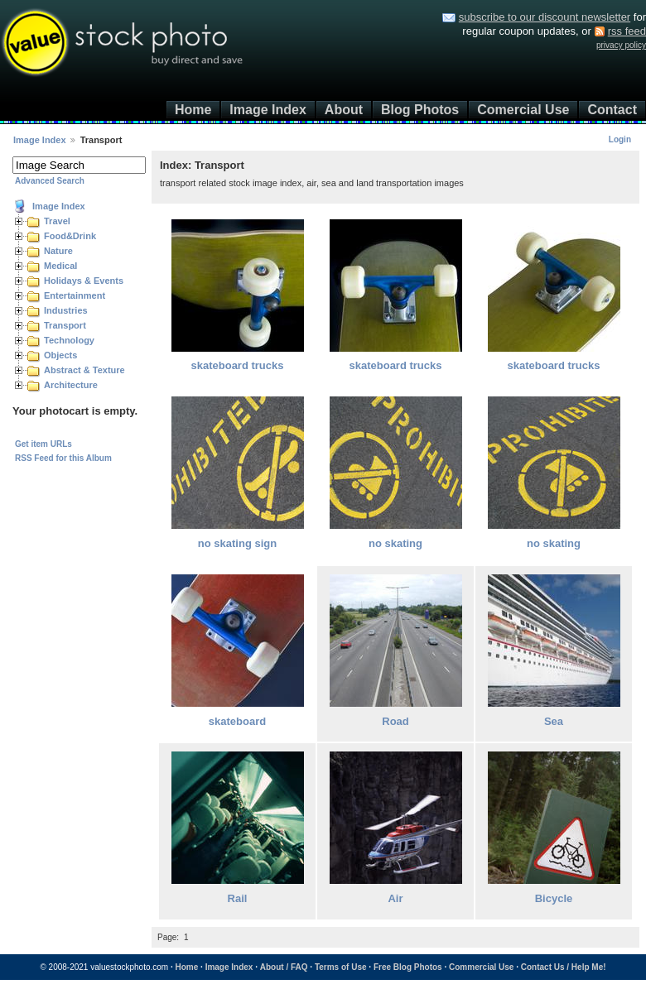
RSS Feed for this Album (63, 458)
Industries (66, 310)
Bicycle (554, 898)
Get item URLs (43, 444)
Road (395, 721)
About (344, 110)
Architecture (71, 385)
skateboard (237, 721)
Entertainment (74, 295)
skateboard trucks (237, 365)
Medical (60, 266)
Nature (58, 251)
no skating (395, 543)
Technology (69, 340)
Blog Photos (420, 110)
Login (620, 139)
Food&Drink (70, 236)
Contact (612, 110)
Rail (238, 898)
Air (395, 898)
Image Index (267, 110)
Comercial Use (523, 110)
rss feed (627, 31)
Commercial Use (481, 967)
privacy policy (621, 45)
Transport (65, 325)
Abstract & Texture (84, 370)
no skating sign (237, 543)
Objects (60, 355)
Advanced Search (49, 180)
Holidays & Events (83, 281)
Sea (553, 721)
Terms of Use (341, 967)
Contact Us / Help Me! (563, 967)
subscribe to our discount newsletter (544, 17)
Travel (57, 221)
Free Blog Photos (408, 967)
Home (193, 110)
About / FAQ (284, 967)
